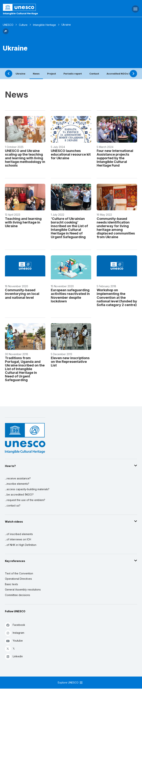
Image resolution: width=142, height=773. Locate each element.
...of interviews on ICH (18, 539)
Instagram (14, 633)
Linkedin (14, 656)
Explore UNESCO (70, 682)
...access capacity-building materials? (27, 489)
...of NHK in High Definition (20, 544)
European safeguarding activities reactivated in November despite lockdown (70, 295)
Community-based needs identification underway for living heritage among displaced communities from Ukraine (116, 228)
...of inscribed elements (19, 534)
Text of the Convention (19, 573)
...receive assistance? (18, 478)
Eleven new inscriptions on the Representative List (70, 361)
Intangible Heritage (44, 24)
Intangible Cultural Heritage (20, 13)
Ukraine (20, 73)
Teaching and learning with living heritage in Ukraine (23, 222)
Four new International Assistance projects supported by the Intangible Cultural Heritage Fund (115, 158)
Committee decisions (17, 595)
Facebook (15, 625)
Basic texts (11, 584)
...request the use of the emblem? (25, 500)
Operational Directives (18, 578)
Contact (94, 73)
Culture (23, 24)
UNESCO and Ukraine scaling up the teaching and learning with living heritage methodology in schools (25, 158)
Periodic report (72, 73)
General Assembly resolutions (23, 589)
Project (51, 73)
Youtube (14, 641)
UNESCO (8, 24)
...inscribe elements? (17, 483)
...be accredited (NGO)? (19, 494)
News (36, 73)
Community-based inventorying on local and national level (22, 293)
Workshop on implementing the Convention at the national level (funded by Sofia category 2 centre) (117, 297)
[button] (6, 33)
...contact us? (12, 505)
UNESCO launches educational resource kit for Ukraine (71, 154)
